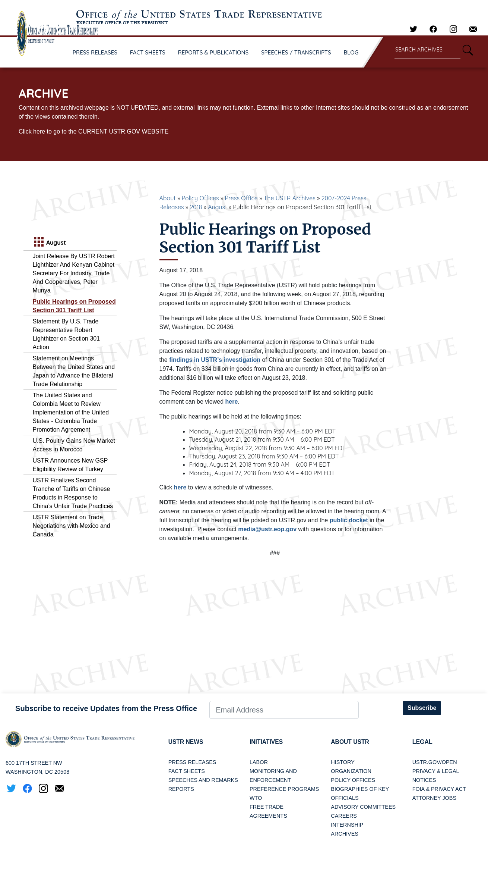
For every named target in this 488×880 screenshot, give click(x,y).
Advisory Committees (363, 807)
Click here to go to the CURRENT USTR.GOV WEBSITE (93, 131)
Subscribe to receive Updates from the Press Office (106, 708)
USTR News (186, 742)
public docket (349, 520)
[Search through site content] (427, 50)
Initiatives (266, 742)
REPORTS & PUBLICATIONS (213, 52)
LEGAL (422, 742)
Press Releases (192, 762)
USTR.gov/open (434, 762)
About (167, 198)
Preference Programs (284, 789)
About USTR (350, 742)
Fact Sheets (186, 771)
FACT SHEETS (147, 52)
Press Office (241, 198)
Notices (424, 780)
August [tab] (49, 243)
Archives (344, 834)
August (217, 207)
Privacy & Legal (435, 771)
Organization (351, 771)
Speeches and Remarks (203, 780)
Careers (344, 816)
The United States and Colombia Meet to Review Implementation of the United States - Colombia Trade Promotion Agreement (71, 412)
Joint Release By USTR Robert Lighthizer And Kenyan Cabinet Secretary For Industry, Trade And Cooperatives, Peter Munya (74, 273)
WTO (256, 798)
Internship (347, 825)
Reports (181, 789)
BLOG (351, 52)
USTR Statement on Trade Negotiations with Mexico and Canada (71, 526)
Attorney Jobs (434, 798)
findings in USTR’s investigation (214, 360)
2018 (196, 207)
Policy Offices (200, 198)
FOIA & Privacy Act (439, 789)
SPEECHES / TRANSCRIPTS (296, 52)
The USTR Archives (290, 198)
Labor (259, 762)
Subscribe (422, 708)
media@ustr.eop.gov (267, 529)
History (342, 762)
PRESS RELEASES (95, 52)
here (231, 401)
